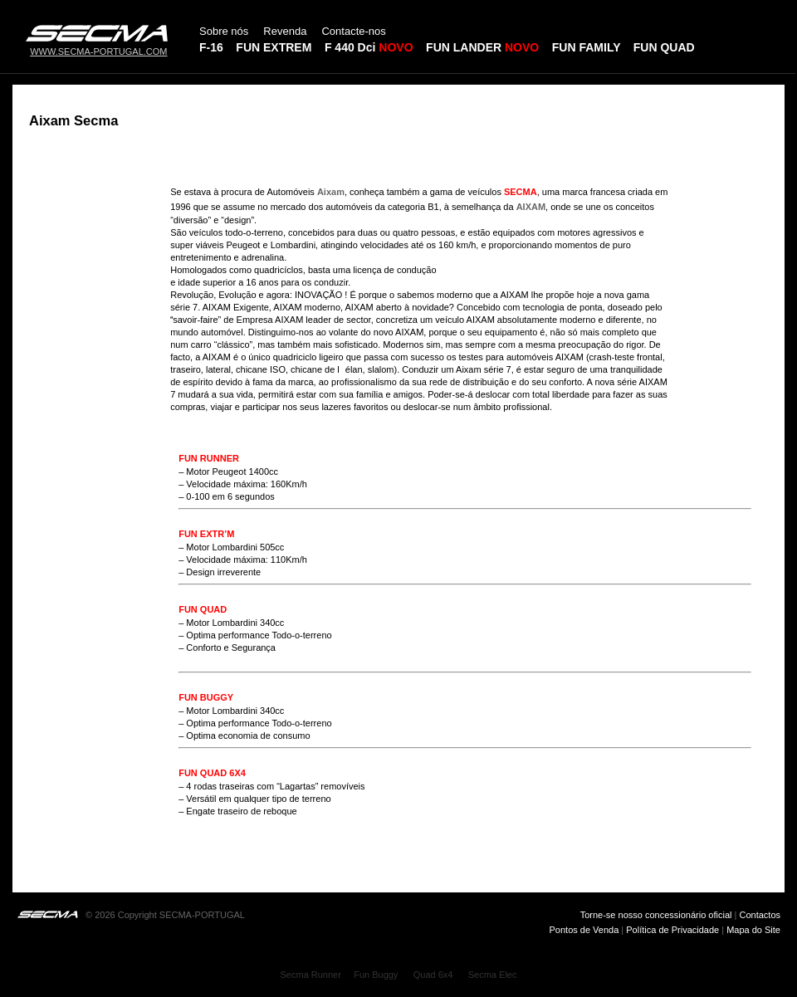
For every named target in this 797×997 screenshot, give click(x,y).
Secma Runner (311, 975)
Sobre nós (223, 31)
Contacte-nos (353, 31)
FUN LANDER (482, 47)
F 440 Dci (350, 47)
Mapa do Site (753, 930)
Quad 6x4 (433, 975)
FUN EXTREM (273, 47)
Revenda (284, 31)
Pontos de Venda (586, 930)
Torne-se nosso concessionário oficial (656, 915)
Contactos (759, 915)
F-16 (211, 47)
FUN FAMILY (586, 47)
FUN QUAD (664, 47)
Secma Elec (492, 975)
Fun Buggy (376, 975)
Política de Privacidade (672, 930)
